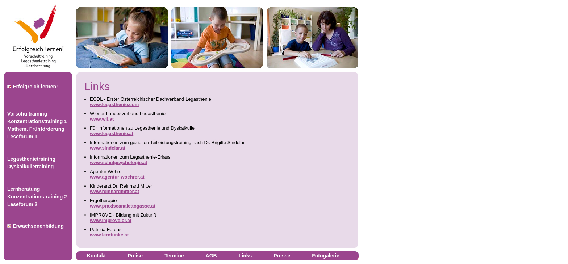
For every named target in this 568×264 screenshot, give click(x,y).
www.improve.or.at (110, 220)
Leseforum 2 (22, 204)
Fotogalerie (325, 256)
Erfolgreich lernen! (32, 86)
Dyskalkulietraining (30, 166)
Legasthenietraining (31, 159)
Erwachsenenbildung (35, 226)
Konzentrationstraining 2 (37, 197)
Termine (174, 256)
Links (245, 256)
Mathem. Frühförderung (35, 129)
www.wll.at (102, 119)
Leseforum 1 (22, 136)
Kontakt (96, 256)
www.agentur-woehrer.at (117, 177)
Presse (281, 256)
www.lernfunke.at (109, 235)
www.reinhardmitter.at (114, 191)
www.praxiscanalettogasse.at (122, 206)
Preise (135, 256)
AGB (211, 256)
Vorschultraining (27, 114)
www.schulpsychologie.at (118, 162)
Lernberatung (23, 189)
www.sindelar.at (107, 148)
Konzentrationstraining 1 (37, 121)
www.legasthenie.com (114, 104)
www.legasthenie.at (111, 133)
